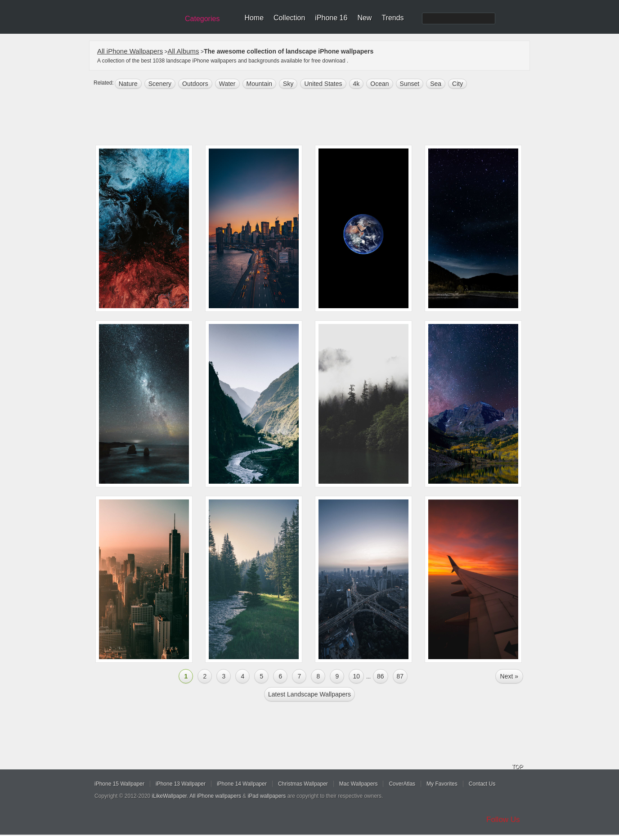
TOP (517, 767)
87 (400, 676)
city (457, 83)
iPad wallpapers (267, 796)
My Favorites (442, 784)
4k (356, 83)
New (364, 18)
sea (435, 83)
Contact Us (482, 784)
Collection (289, 18)
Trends (392, 18)
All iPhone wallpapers (215, 796)
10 (356, 676)
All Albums (183, 51)
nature (128, 83)
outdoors (195, 83)
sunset (410, 83)
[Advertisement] (315, 118)
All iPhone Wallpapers (130, 51)
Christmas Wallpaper (303, 784)
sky (288, 83)
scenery (159, 83)
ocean (379, 83)
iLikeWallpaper (169, 796)
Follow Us (503, 819)
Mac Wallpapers (358, 784)
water (227, 83)
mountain (260, 83)
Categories (202, 18)
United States (323, 83)
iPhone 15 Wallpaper (119, 784)
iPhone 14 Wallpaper (242, 784)
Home (254, 18)
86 (380, 676)
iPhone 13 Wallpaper (181, 784)
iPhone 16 (331, 18)
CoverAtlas (402, 784)
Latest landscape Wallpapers (309, 694)
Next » (509, 676)
